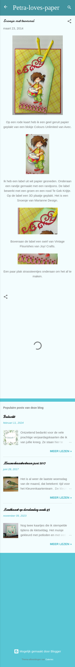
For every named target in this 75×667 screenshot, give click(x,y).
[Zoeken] (69, 8)
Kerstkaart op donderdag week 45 (26, 509)
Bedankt (9, 416)
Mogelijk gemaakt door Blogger (37, 651)
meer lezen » (61, 451)
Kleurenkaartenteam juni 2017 (24, 463)
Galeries (49, 659)
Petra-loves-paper (36, 7)
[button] (69, 22)
